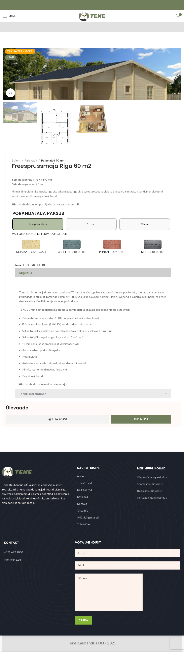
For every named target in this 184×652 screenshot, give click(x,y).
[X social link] (28, 265)
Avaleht (82, 476)
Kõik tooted (84, 489)
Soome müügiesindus (150, 484)
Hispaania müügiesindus (152, 477)
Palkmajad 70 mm (52, 160)
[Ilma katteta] (31, 247)
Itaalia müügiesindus (150, 490)
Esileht (16, 160)
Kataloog (82, 496)
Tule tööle (83, 524)
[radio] (38, 224)
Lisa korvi (57, 419)
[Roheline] (72, 247)
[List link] (39, 552)
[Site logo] (92, 15)
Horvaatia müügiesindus (152, 497)
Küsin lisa (141, 419)
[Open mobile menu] (9, 16)
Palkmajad (31, 160)
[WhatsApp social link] (38, 265)
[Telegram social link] (43, 265)
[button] (7, 74)
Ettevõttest (84, 483)
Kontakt (82, 503)
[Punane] (112, 247)
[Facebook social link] (24, 265)
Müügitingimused (88, 517)
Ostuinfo (82, 510)
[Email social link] (33, 265)
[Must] (153, 247)
